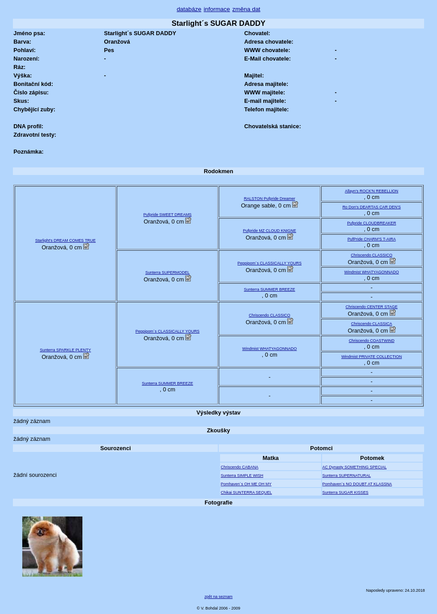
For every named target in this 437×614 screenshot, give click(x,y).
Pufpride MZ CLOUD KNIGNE (269, 230)
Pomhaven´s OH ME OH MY (246, 484)
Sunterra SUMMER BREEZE (269, 289)
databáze (189, 9)
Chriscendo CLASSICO (371, 255)
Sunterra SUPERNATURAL (347, 475)
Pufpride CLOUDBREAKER (371, 223)
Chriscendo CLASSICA (371, 323)
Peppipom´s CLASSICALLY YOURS (269, 263)
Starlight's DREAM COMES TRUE (65, 240)
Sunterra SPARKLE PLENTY (65, 350)
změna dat (247, 9)
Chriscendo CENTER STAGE (372, 307)
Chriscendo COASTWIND (372, 340)
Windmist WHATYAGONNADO (371, 272)
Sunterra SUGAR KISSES (346, 492)
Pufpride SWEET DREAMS (167, 214)
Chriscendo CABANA (239, 467)
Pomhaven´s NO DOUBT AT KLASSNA (357, 484)
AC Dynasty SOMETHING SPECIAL (355, 467)
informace (217, 9)
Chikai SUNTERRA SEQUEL (246, 492)
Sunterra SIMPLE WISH (242, 475)
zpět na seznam (218, 596)
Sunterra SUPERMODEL (167, 272)
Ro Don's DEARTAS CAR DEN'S (372, 207)
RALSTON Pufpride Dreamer (269, 198)
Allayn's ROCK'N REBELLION (371, 191)
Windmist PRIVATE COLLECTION (371, 356)
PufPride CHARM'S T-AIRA (371, 239)
